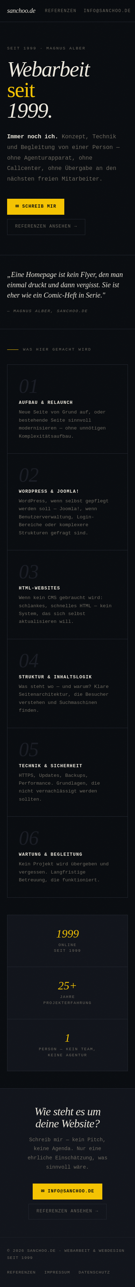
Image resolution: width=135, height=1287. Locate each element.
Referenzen (61, 11)
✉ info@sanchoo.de (67, 1191)
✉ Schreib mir (35, 206)
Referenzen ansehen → (46, 226)
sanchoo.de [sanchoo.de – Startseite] (23, 10)
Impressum (57, 1272)
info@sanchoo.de (107, 11)
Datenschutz (94, 1272)
